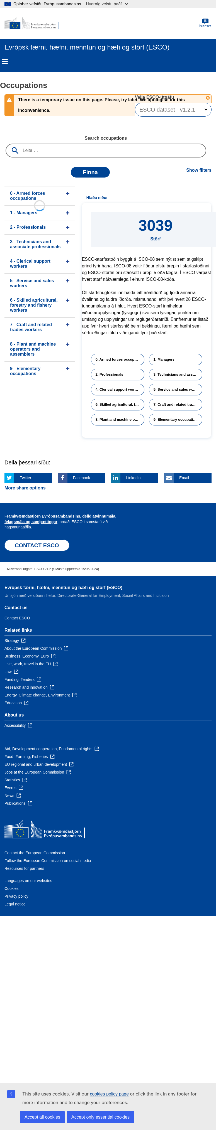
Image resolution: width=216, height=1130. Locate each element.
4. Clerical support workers (119, 389)
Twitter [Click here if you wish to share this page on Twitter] (25, 478)
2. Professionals (109, 374)
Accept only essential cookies (100, 1117)
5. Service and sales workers (178, 389)
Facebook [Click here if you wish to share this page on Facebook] (81, 478)
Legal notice (15, 904)
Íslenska (205, 23)
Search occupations (105, 138)
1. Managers (164, 359)
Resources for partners (24, 868)
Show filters (199, 170)
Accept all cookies (42, 1117)
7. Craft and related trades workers (178, 404)
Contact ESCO (17, 618)
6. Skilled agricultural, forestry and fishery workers (120, 404)
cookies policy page (109, 1094)
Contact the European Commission (34, 853)
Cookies (11, 888)
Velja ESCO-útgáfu (155, 97)
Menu (4, 61)
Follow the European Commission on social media (47, 860)
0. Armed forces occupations (120, 359)
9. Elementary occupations (177, 419)
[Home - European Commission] (31, 23)
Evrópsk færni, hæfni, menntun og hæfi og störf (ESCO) (63, 587)
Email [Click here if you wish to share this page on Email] (184, 478)
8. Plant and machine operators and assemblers (120, 419)
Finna (90, 172)
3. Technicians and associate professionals (178, 374)
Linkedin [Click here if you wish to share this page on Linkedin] (133, 478)
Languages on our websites (28, 880)
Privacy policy (16, 896)
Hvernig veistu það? (107, 3)
